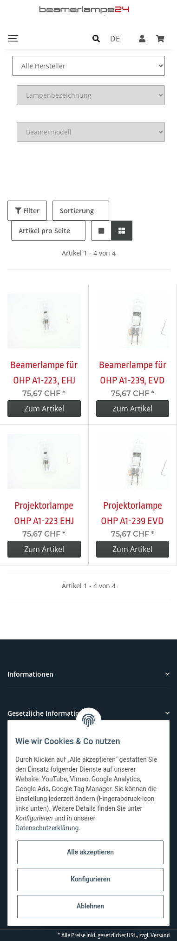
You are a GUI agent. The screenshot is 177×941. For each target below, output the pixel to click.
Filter (27, 210)
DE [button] (115, 38)
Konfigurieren (90, 879)
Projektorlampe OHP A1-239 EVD (132, 513)
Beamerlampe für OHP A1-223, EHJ (44, 372)
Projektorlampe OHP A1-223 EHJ (44, 513)
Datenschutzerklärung (47, 828)
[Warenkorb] (160, 38)
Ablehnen (90, 906)
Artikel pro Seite (44, 230)
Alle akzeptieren (90, 852)
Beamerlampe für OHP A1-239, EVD (132, 372)
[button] (96, 38)
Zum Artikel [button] (44, 408)
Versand (160, 935)
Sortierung (77, 210)
